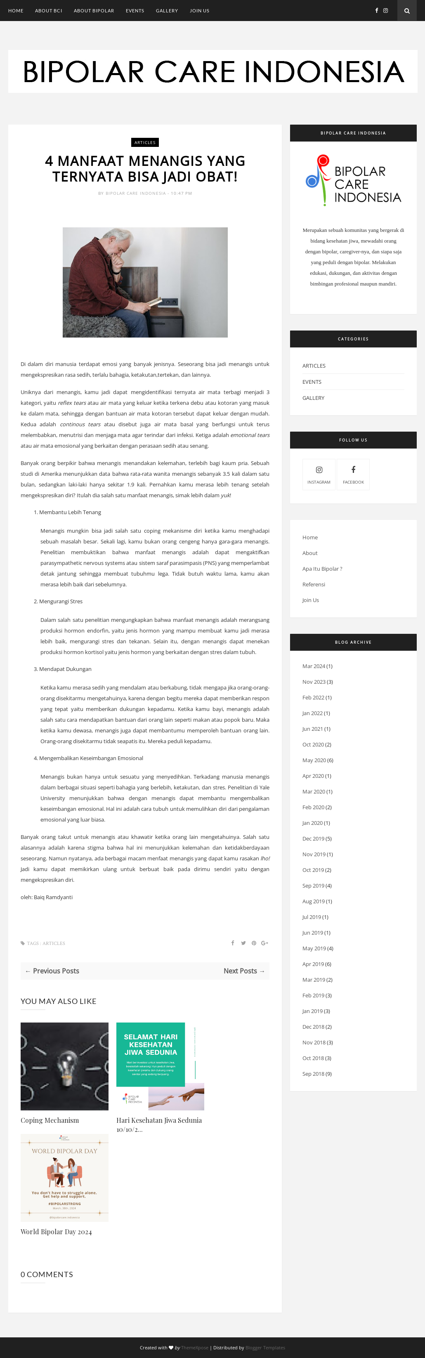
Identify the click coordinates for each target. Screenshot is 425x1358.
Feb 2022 (313, 697)
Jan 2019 (312, 1011)
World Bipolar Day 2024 (56, 1231)
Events (135, 10)
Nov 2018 (314, 1042)
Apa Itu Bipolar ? (322, 568)
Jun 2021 (312, 728)
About (310, 553)
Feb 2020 (313, 807)
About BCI (48, 10)
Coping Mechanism (50, 1120)
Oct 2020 (313, 744)
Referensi (313, 584)
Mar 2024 (313, 666)
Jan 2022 (312, 713)
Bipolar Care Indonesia (137, 193)
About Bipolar (94, 10)
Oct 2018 (313, 1058)
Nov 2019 (314, 854)
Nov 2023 (314, 681)
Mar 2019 (313, 979)
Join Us (200, 10)
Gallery (167, 10)
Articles (145, 142)
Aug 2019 (313, 901)
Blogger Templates (265, 1347)
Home (16, 10)
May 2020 (314, 760)
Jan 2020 (312, 823)
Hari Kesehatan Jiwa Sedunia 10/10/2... (159, 1125)
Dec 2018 (313, 1026)
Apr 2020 (313, 775)
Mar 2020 (313, 791)
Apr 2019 (313, 964)
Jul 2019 (311, 917)
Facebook (353, 474)
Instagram (319, 474)
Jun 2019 (312, 932)
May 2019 (314, 948)
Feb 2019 (313, 995)
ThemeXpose (194, 1347)
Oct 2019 (313, 870)
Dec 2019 (313, 838)
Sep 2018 (313, 1073)
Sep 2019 (313, 885)
